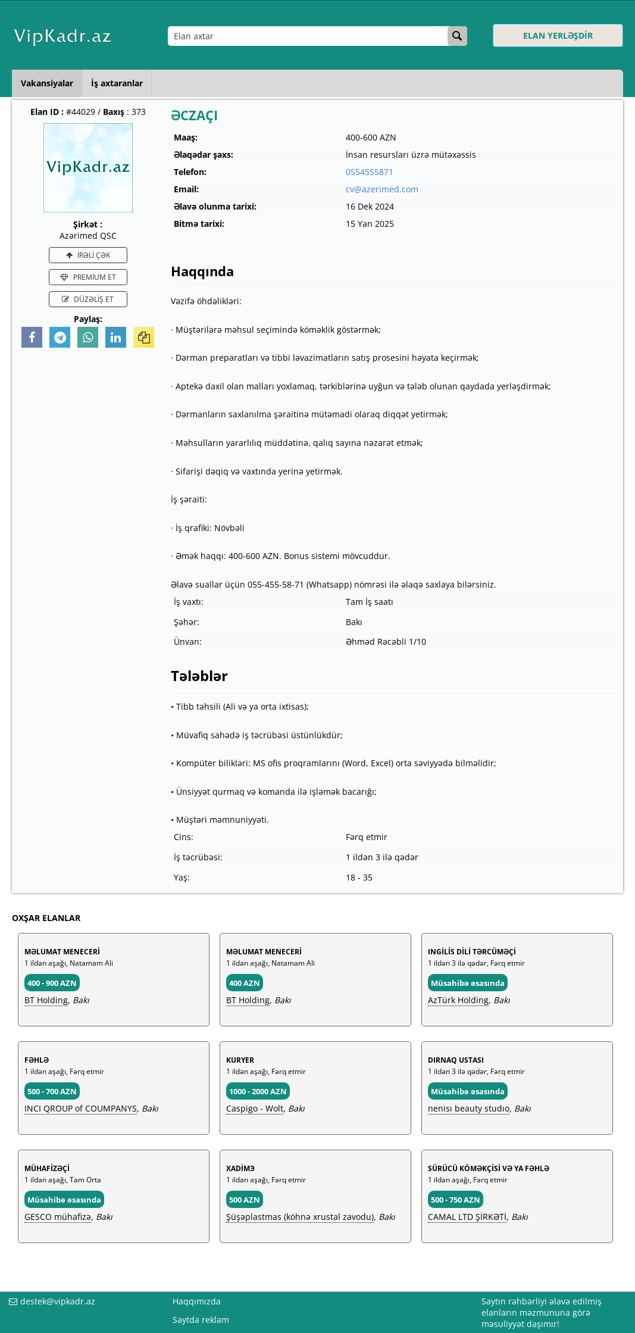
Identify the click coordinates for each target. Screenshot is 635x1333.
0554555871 (369, 171)
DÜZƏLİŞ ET (88, 299)
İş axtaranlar (135, 83)
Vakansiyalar (53, 83)
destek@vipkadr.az (57, 1301)
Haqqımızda (197, 1301)
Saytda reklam (201, 1319)
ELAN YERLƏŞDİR (558, 35)
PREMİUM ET (88, 277)
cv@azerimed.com (382, 189)
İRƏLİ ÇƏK (88, 255)
